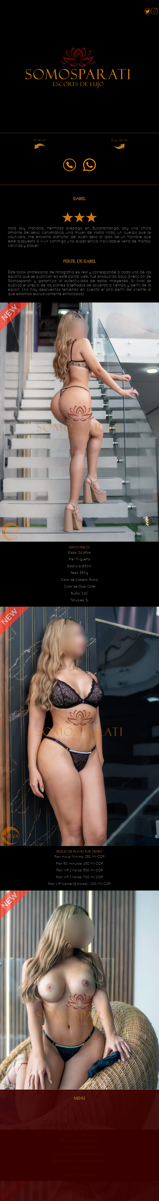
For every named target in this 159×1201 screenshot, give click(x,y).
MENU (79, 1098)
